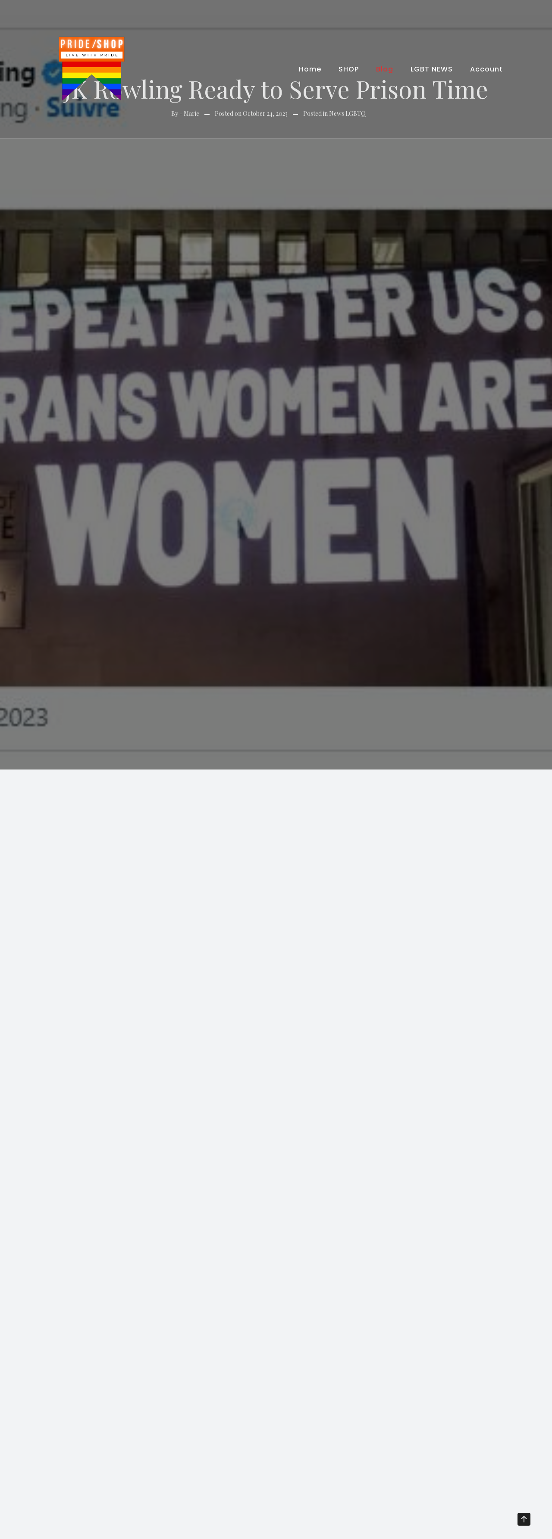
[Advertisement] (276, 834)
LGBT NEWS (432, 69)
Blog (384, 69)
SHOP (349, 69)
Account (486, 69)
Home (310, 69)
